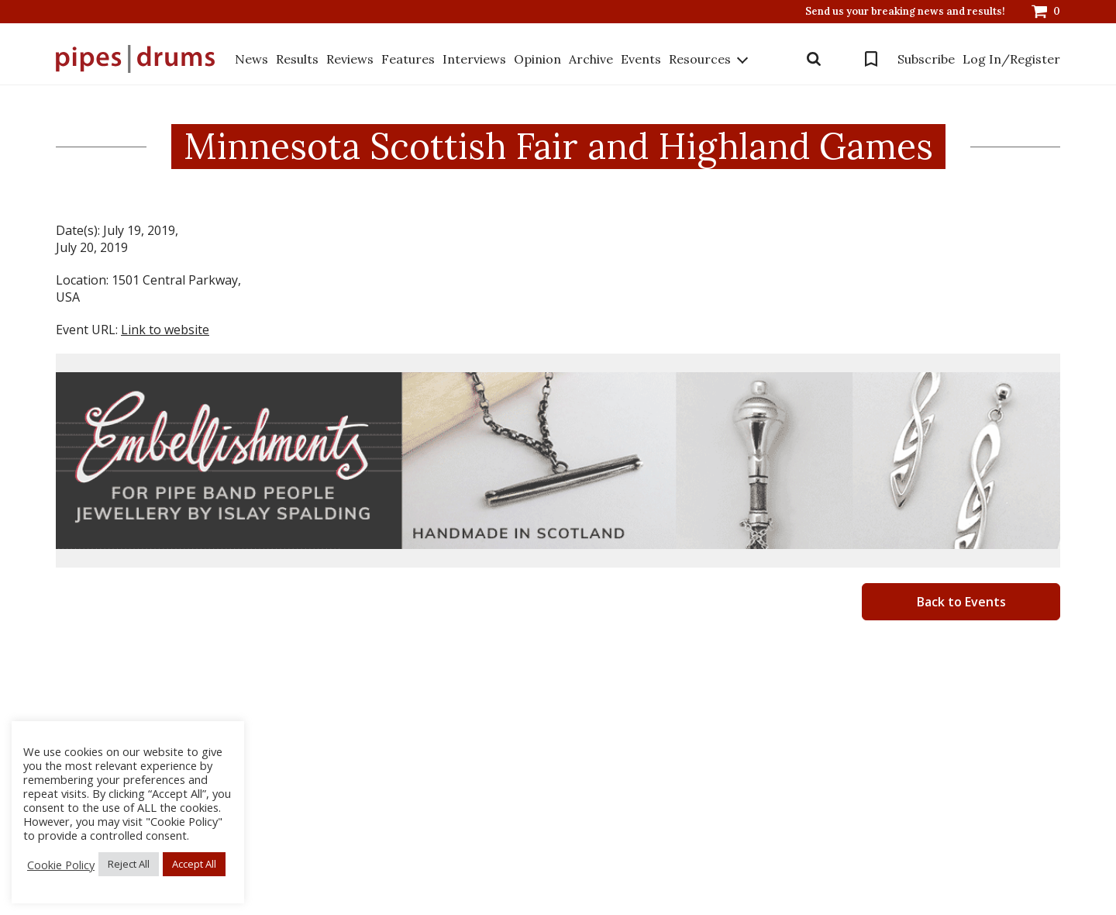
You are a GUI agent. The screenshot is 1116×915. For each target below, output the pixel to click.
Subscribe (926, 59)
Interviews (474, 59)
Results (297, 59)
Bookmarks (871, 59)
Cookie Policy (61, 865)
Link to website (165, 329)
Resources (700, 59)
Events (641, 59)
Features (408, 59)
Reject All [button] (129, 864)
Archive (591, 59)
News (251, 59)
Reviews (350, 59)
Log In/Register (1011, 59)
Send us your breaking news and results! (905, 11)
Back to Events (961, 601)
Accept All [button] (194, 864)
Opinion (537, 59)
